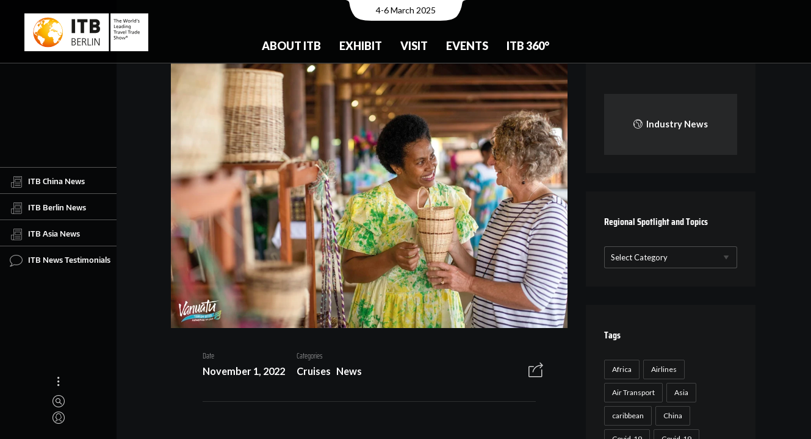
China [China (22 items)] (670, 415)
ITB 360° (527, 45)
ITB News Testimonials (60, 260)
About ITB (291, 45)
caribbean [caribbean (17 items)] (626, 415)
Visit (414, 45)
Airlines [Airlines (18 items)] (662, 369)
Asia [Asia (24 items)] (679, 392)
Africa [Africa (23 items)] (620, 369)
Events (467, 45)
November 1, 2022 (239, 373)
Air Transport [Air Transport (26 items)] (631, 392)
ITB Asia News (45, 234)
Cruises (309, 373)
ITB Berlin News (48, 208)
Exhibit (360, 45)
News (344, 373)
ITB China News (47, 181)
